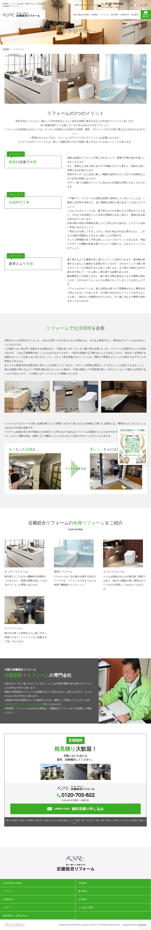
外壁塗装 (94, 15)
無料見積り (146, 14)
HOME (6, 49)
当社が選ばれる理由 (81, 15)
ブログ (131, 5)
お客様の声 (124, 15)
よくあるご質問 (142, 5)
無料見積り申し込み (75, 809)
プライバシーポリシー (14, 924)
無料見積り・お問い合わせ (15, 915)
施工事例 (114, 15)
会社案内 (134, 15)
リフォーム (104, 15)
